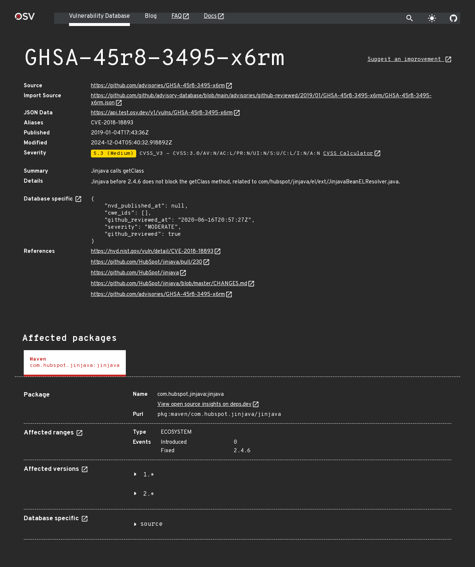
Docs (210, 16)
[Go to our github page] (453, 18)
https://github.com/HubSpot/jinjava (135, 273)
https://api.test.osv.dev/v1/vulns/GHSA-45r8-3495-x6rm (162, 113)
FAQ (176, 16)
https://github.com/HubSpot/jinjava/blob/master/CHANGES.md (169, 283)
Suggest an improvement (405, 59)
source (151, 524)
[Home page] (25, 19)
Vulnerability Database (99, 16)
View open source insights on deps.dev (204, 404)
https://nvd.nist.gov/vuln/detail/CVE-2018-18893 (152, 251)
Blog (151, 16)
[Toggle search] (409, 18)
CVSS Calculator (348, 153)
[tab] (75, 363)
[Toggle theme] (432, 18)
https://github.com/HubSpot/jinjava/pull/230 (146, 262)
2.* (148, 494)
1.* (148, 475)
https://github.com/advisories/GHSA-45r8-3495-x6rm (158, 85)
